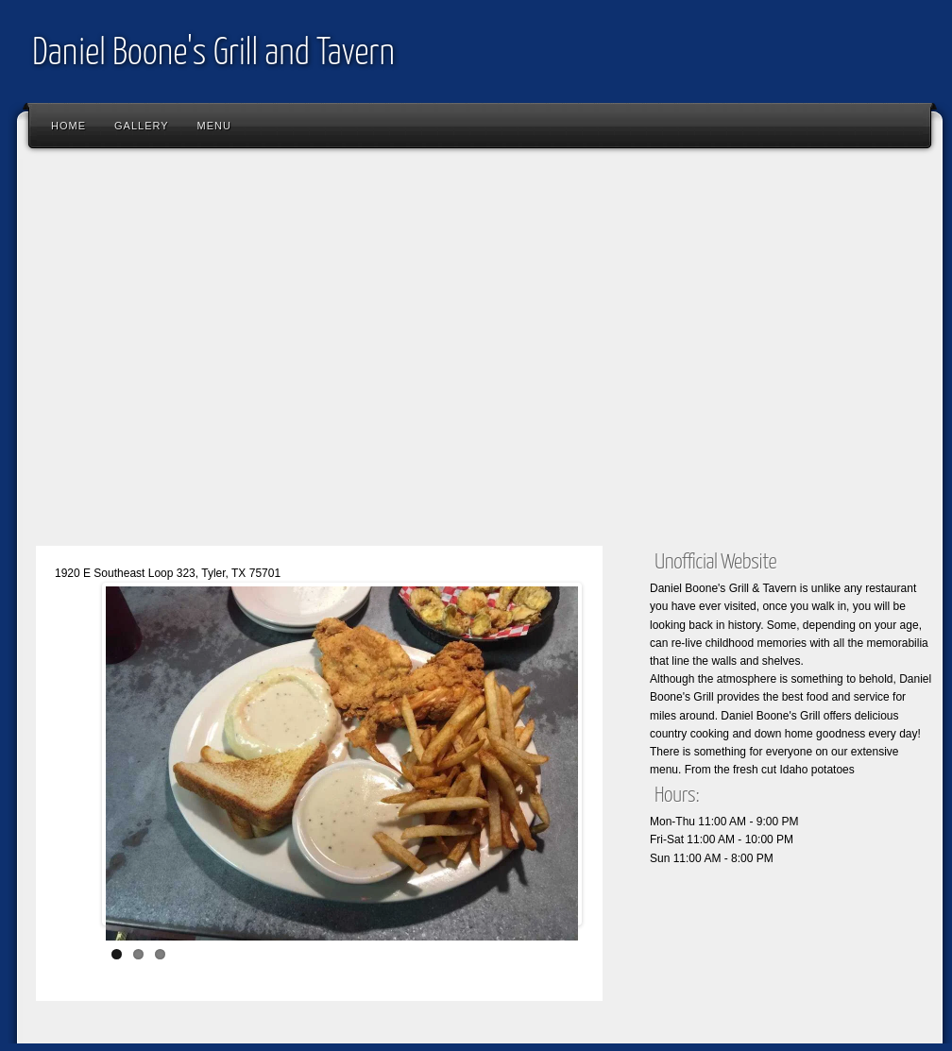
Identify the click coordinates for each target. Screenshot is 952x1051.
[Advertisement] (177, 352)
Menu (214, 125)
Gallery (141, 125)
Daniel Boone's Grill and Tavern (213, 54)
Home (68, 125)
